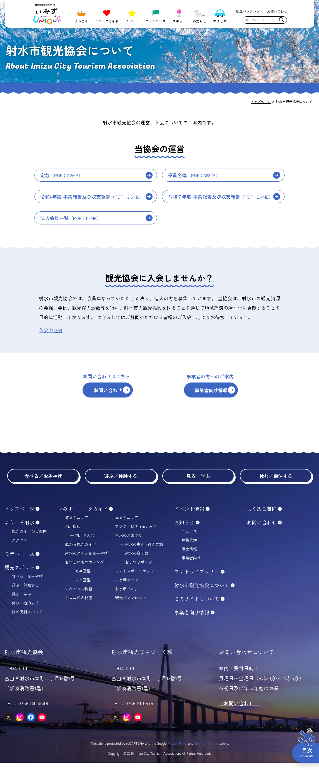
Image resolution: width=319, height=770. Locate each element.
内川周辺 (73, 533)
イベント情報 (189, 515)
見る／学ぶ (198, 482)
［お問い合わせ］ (239, 710)
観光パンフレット (249, 11)
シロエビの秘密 (78, 605)
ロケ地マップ (126, 587)
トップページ (19, 515)
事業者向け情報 (221, 393)
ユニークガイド (106, 15)
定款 (61, 175)
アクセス (219, 15)
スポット (179, 15)
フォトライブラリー (196, 578)
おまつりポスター (140, 569)
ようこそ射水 (19, 529)
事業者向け (191, 565)
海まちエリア (76, 525)
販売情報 (189, 556)
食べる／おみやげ (43, 482)
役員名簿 (194, 175)
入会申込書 (51, 330)
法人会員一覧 (70, 217)
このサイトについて (196, 605)
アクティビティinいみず (136, 533)
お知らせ (199, 15)
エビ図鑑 (83, 587)
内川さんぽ (84, 542)
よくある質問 (262, 515)
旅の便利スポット (27, 619)
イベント (132, 15)
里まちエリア (126, 525)
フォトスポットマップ (134, 578)
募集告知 (189, 547)
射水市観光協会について (201, 592)
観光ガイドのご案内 (29, 538)
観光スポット (19, 574)
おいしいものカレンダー (86, 569)
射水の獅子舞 (136, 560)
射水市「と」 (126, 596)
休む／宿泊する (275, 482)
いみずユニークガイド (83, 515)
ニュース (189, 538)
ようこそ (81, 15)
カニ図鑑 (83, 578)
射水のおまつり (128, 542)
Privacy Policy (177, 750)
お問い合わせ (277, 11)
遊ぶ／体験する (120, 482)
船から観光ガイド (80, 551)
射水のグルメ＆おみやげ (86, 560)
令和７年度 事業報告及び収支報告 (220, 196)
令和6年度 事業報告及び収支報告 (91, 196)
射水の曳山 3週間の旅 (144, 551)
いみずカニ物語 (78, 596)
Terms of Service (207, 750)
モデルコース (156, 15)
